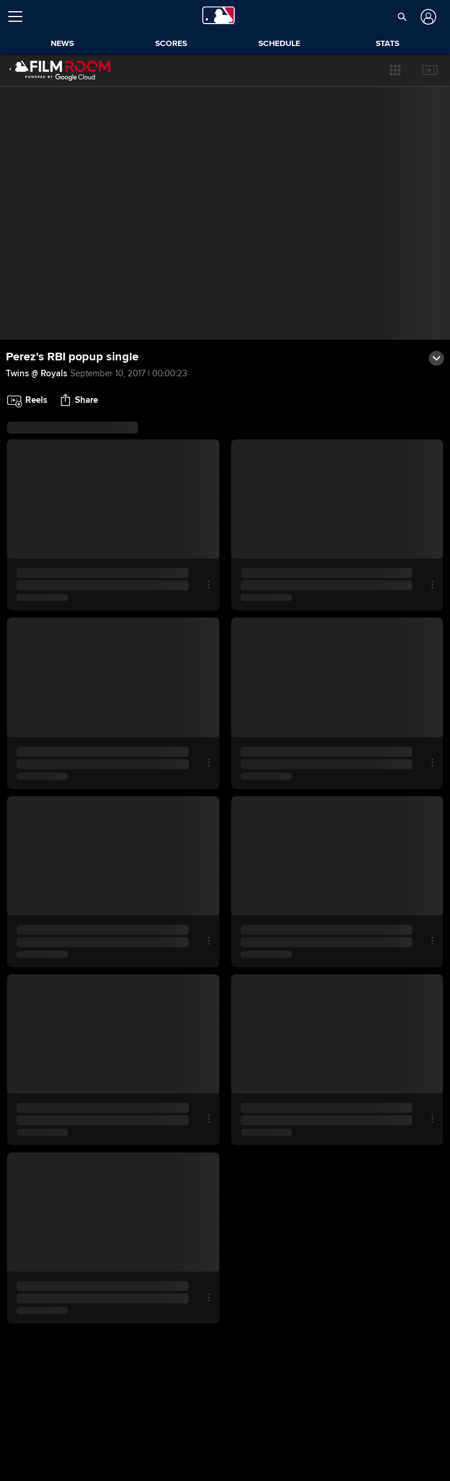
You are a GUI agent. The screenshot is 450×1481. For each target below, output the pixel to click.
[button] (395, 70)
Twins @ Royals (36, 373)
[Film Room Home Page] (60, 70)
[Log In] (426, 16)
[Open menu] (20, 16)
